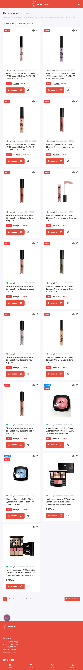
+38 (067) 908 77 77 (10, 642)
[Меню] (4, 4)
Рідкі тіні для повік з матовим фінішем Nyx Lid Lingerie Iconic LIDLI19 (20, 289)
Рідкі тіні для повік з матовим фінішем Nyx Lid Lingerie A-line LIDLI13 (60, 147)
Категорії (9, 24)
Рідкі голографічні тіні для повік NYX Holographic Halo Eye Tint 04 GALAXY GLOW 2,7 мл (20, 147)
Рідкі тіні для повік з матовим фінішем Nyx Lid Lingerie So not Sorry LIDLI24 (20, 431)
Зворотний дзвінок (9, 649)
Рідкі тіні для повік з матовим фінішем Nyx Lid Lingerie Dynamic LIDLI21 (61, 218)
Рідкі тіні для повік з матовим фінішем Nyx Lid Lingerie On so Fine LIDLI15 (59, 289)
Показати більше (72, 599)
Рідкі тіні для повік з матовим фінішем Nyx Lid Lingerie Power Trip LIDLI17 (20, 360)
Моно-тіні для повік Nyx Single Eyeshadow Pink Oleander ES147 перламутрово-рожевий (60, 431)
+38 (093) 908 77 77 (10, 647)
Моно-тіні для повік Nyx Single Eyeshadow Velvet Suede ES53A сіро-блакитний (20, 502)
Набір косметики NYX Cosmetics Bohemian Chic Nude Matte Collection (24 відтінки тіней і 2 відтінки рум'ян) (60, 502)
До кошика (15, 90)
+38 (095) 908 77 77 (10, 644)
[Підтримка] (79, 4)
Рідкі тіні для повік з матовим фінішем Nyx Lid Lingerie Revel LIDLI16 (59, 360)
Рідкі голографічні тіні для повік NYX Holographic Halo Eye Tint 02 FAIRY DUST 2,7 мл (20, 76)
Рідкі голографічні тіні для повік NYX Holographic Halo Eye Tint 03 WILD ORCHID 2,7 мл (60, 76)
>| (39, 599)
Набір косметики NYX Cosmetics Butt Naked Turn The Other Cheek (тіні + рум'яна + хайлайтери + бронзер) (20, 573)
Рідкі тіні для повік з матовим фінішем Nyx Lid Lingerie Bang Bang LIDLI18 (19, 218)
